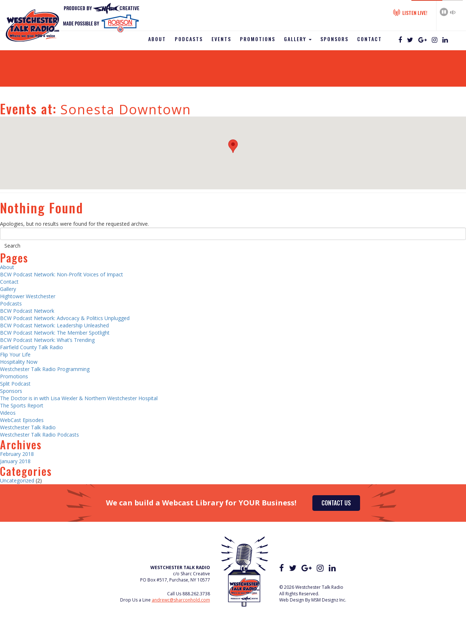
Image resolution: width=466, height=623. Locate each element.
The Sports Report (21, 405)
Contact (369, 39)
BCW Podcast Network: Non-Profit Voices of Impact (61, 274)
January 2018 (15, 461)
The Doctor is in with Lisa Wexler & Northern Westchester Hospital (79, 398)
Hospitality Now (18, 361)
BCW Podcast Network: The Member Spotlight (55, 332)
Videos (8, 412)
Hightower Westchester (27, 296)
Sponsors (334, 39)
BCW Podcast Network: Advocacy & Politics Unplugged (65, 318)
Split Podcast (15, 383)
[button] (233, 146)
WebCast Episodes (22, 420)
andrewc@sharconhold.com (181, 600)
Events (221, 39)
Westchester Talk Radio (28, 427)
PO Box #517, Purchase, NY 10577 (175, 580)
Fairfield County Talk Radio (31, 347)
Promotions (257, 39)
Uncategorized (17, 480)
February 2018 (17, 453)
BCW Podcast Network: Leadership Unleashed (54, 325)
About (157, 39)
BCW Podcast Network (27, 310)
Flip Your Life (15, 354)
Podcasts (189, 39)
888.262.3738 (196, 594)
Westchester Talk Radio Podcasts (39, 434)
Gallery (298, 39)
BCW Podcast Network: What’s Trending (47, 339)
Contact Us (336, 502)
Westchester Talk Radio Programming (45, 369)
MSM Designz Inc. (328, 600)
